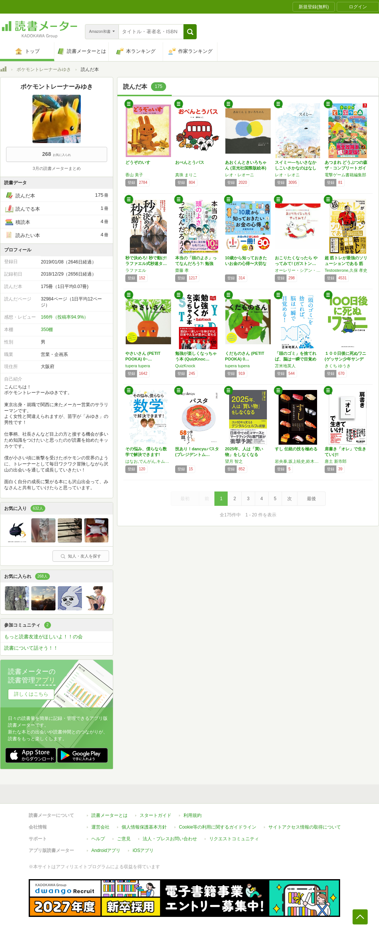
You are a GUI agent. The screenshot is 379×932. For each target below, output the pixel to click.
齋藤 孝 (182, 270)
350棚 (47, 329)
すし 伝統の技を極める (296, 449)
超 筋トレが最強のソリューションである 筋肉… (346, 263)
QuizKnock (185, 366)
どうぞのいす (137, 162)
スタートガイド (155, 811)
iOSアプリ (143, 846)
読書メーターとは (109, 811)
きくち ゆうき (338, 366)
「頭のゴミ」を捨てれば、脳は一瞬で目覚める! (295, 359)
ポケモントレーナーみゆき (44, 69)
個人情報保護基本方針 (144, 823)
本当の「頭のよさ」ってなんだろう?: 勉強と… (196, 263)
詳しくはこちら (31, 694)
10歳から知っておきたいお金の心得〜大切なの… (246, 263)
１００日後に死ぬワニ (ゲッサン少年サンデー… (345, 359)
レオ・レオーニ (239, 175)
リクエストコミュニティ (234, 835)
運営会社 (100, 823)
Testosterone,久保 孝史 (346, 270)
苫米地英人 (285, 366)
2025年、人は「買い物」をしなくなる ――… (244, 454)
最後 (311, 498)
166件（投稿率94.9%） (64, 317)
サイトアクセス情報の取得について (304, 823)
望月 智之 (234, 461)
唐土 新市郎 (336, 461)
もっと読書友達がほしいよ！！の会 (43, 636)
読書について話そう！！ (31, 648)
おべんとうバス (189, 162)
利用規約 (192, 811)
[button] (190, 31)
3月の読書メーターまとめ (56, 168)
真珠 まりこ (186, 175)
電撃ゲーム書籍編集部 (345, 175)
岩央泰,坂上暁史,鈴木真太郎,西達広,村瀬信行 (298, 461)
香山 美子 (134, 175)
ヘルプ (98, 835)
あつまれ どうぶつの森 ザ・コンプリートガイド (346, 168)
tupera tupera (137, 366)
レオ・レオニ (287, 175)
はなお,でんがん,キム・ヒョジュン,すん (148, 461)
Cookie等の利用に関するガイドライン (217, 823)
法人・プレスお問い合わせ (170, 835)
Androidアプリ (105, 846)
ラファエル (135, 270)
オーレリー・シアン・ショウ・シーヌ (298, 270)
